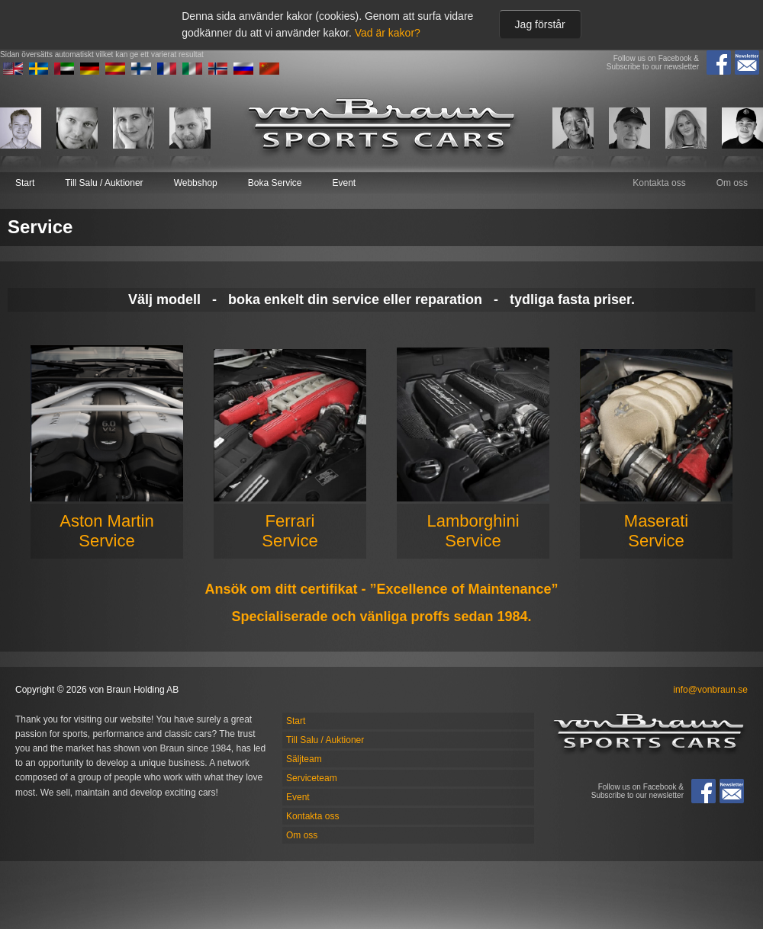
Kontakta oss (659, 183)
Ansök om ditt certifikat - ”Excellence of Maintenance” (381, 589)
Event (344, 183)
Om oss (732, 183)
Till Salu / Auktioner (104, 183)
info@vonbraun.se (710, 689)
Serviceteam (311, 778)
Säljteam (304, 759)
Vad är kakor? (387, 33)
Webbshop (195, 183)
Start (24, 183)
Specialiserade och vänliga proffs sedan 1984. (381, 616)
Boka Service (275, 183)
